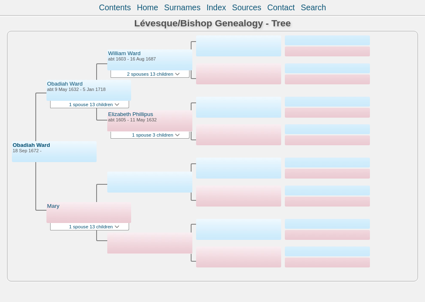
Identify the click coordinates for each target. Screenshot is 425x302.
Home (147, 7)
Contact (281, 7)
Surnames (182, 7)
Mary (53, 206)
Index (216, 7)
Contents (115, 7)
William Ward (124, 53)
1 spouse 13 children (94, 104)
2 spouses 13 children (153, 74)
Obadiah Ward (31, 145)
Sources (246, 7)
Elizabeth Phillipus (130, 114)
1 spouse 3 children (155, 134)
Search (313, 7)
